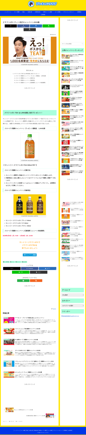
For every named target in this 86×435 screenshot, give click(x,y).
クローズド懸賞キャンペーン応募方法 (25, 75)
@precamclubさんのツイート (70, 316)
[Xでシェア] (11, 25)
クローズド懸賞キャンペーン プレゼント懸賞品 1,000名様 (31, 72)
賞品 (26, 430)
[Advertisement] (30, 96)
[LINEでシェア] (38, 25)
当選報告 (67, 430)
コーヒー (12, 259)
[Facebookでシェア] (20, 25)
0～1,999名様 (6, 259)
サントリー (18, 259)
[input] (72, 43)
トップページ (14, 430)
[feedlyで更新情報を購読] (28, 278)
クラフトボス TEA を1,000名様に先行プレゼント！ (27, 70)
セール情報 (50, 430)
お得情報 (72, 430)
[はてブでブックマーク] (29, 25)
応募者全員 (35, 430)
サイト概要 (21, 430)
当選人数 (30, 430)
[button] (47, 25)
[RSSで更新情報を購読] (31, 278)
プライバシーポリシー (59, 430)
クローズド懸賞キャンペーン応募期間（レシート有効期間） (31, 80)
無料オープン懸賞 (43, 430)
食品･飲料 (24, 259)
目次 (27, 66)
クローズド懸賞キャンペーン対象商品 (25, 77)
